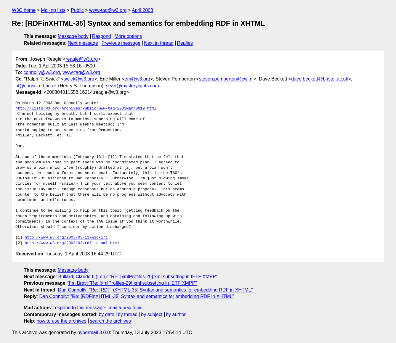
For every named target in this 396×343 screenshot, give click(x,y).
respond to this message (79, 307)
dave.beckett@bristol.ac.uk (319, 78)
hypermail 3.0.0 (93, 332)
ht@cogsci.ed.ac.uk (36, 85)
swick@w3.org (79, 78)
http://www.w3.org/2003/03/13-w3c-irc (66, 237)
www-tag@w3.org (108, 10)
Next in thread (159, 43)
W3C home (24, 10)
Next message (83, 43)
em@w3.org (137, 78)
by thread (128, 314)
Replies (185, 43)
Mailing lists (53, 10)
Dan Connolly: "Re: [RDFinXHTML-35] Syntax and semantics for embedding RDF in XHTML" (155, 289)
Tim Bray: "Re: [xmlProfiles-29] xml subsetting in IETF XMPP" (132, 283)
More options (128, 36)
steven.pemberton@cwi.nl (226, 78)
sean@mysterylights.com (132, 85)
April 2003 (142, 10)
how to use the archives (61, 320)
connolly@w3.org (41, 72)
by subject (151, 314)
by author (176, 314)
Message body (73, 36)
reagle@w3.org (81, 59)
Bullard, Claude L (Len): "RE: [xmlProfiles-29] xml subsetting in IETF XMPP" (138, 276)
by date (106, 314)
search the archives (110, 320)
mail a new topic (126, 307)
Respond (101, 36)
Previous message (121, 43)
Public (77, 10)
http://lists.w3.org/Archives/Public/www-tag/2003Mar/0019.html (85, 108)
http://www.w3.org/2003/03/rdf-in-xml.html (72, 243)
